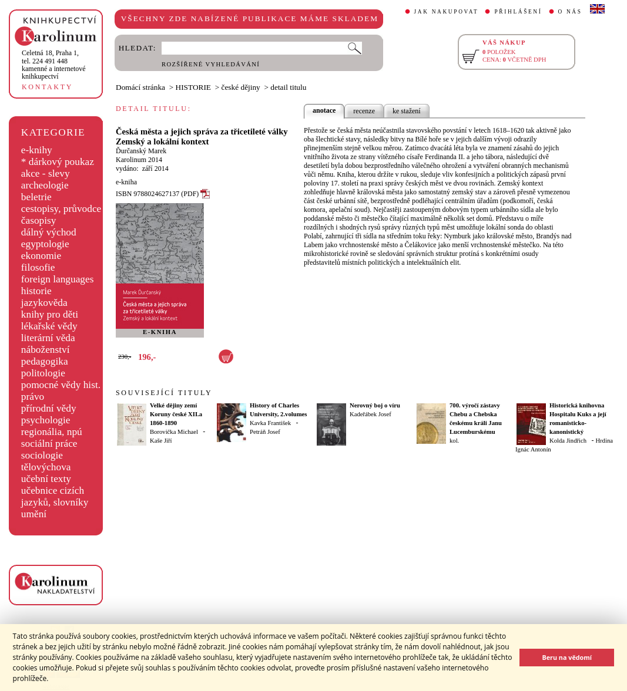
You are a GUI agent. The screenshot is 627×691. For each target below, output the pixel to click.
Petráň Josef (265, 432)
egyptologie (45, 244)
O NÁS (570, 12)
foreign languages (57, 279)
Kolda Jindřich (567, 440)
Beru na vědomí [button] (567, 657)
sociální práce (49, 443)
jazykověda (44, 302)
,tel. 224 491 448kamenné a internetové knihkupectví (54, 64)
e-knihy (36, 150)
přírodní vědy (48, 408)
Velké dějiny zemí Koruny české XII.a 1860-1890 (176, 414)
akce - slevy (45, 173)
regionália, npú (51, 431)
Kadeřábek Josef (370, 414)
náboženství (45, 349)
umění (33, 514)
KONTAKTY (47, 87)
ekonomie (41, 255)
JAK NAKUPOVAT (446, 12)
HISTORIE (193, 87)
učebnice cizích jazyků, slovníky (55, 496)
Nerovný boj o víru (375, 405)
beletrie (36, 197)
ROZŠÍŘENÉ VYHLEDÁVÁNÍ (211, 64)
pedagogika (44, 361)
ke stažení (407, 111)
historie (36, 290)
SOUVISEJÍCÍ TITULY (164, 393)
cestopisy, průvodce (61, 208)
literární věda (48, 337)
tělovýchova (46, 467)
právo (32, 396)
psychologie (46, 420)
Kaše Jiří (161, 440)
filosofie (38, 267)
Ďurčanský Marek (141, 151)
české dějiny (241, 87)
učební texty (46, 478)
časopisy (38, 220)
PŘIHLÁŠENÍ (518, 12)
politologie (43, 373)
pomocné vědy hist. (60, 384)
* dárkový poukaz (57, 161)
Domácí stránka (140, 87)
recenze (364, 111)
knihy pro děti (49, 314)
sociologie (42, 455)
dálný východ (48, 232)
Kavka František (270, 423)
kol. (454, 440)
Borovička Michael (174, 432)
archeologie (45, 185)
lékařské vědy (49, 326)
